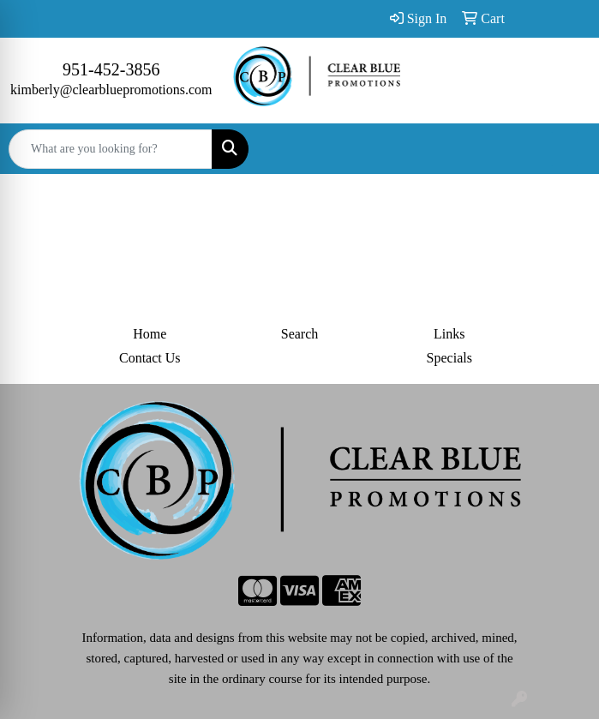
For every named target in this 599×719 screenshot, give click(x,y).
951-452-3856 (111, 69)
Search (300, 334)
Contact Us (150, 358)
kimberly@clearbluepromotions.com (111, 89)
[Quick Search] (111, 149)
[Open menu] (565, 149)
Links (449, 334)
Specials (449, 358)
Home (149, 334)
